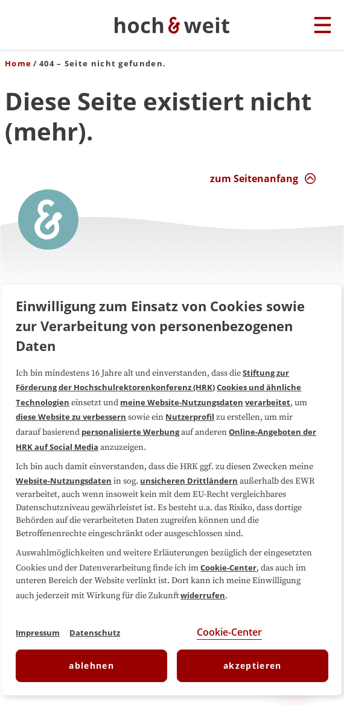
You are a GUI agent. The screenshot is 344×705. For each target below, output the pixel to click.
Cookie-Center (228, 567)
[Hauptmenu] (322, 25)
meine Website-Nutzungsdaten (181, 402)
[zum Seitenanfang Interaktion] (263, 178)
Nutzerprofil (189, 416)
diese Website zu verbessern (71, 416)
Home (18, 63)
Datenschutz (94, 632)
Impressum (38, 632)
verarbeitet (267, 402)
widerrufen (202, 595)
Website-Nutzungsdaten (64, 480)
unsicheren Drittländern (189, 480)
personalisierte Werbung (130, 431)
